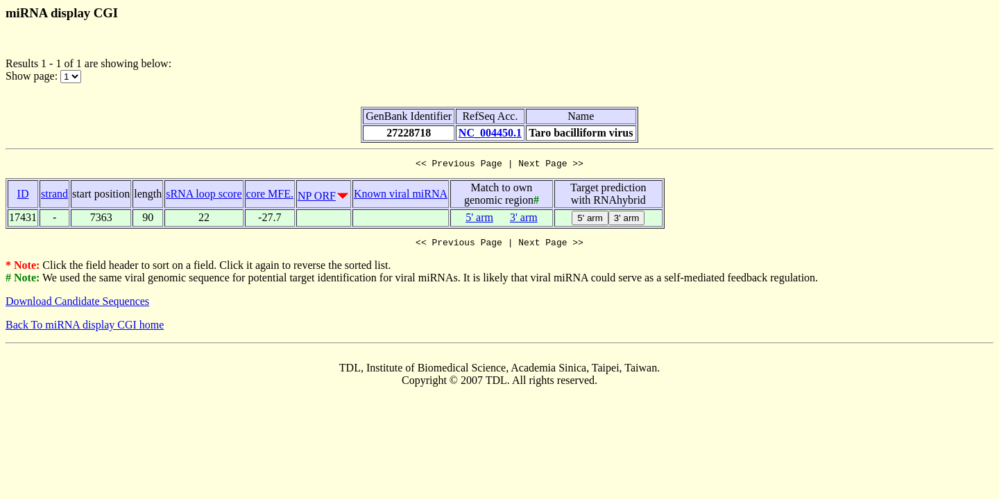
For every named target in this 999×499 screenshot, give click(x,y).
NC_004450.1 (490, 133)
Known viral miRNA (400, 196)
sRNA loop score (203, 196)
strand (54, 196)
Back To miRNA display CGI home (85, 329)
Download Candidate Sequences (77, 305)
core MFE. (269, 196)
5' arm (479, 219)
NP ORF (317, 198)
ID (23, 196)
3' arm (524, 219)
